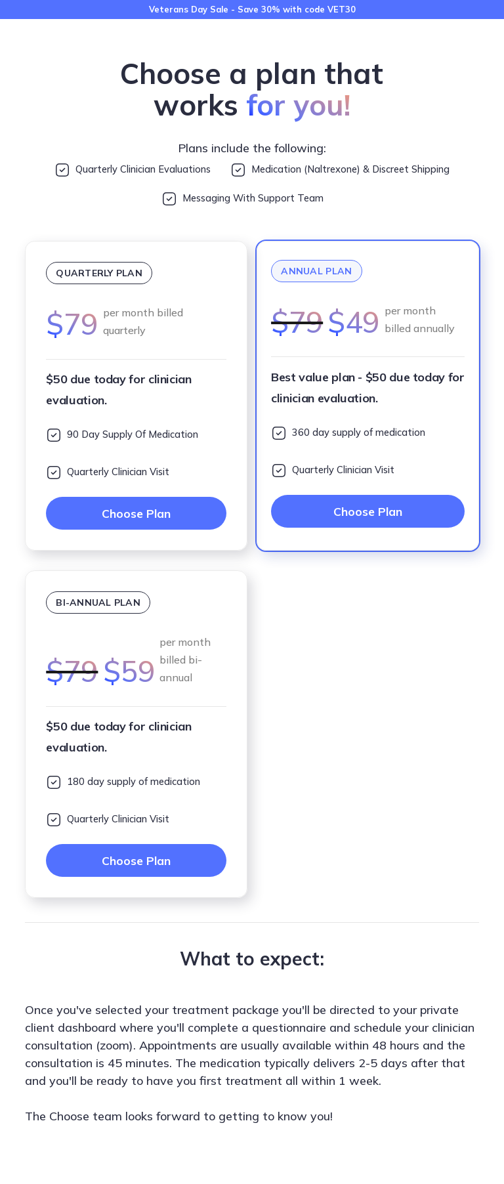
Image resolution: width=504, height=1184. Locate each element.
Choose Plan (136, 514)
